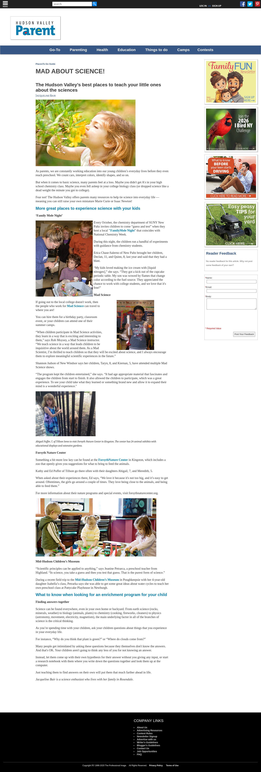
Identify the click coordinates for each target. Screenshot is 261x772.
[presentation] (231, 318)
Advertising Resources (149, 730)
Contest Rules (144, 733)
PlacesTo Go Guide (45, 64)
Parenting (78, 50)
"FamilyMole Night (122, 230)
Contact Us (143, 748)
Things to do (156, 50)
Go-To (54, 50)
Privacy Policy (156, 765)
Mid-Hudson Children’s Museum (97, 579)
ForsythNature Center (113, 460)
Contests (205, 50)
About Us (142, 727)
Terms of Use (172, 765)
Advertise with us (146, 739)
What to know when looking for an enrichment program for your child (101, 594)
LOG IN (203, 5)
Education (127, 50)
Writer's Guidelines (147, 742)
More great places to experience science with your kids (88, 208)
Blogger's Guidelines (148, 745)
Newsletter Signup (147, 736)
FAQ (139, 754)
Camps (183, 50)
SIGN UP (216, 5)
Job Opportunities (147, 751)
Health (102, 50)
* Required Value (213, 328)
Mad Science (75, 306)
